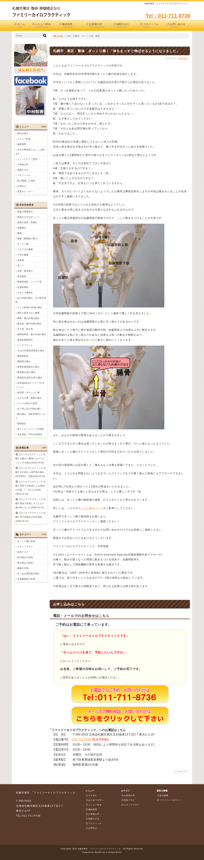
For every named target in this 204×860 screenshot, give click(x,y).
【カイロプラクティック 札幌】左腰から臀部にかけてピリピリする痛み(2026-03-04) (30, 458)
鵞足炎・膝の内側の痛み (29, 323)
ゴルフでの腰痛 (25, 249)
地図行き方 (125, 25)
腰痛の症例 (22, 568)
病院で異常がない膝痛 (28, 313)
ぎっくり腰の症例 (26, 541)
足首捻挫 (21, 276)
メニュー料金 (44, 25)
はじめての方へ (95, 800)
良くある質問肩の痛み (28, 573)
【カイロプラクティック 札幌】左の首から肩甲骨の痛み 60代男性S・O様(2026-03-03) (30, 472)
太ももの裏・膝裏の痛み (29, 398)
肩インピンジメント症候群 (30, 429)
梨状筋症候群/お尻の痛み (29, 377)
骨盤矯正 (21, 227)
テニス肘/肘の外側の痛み (29, 307)
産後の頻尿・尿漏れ (27, 222)
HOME (58, 36)
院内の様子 (22, 133)
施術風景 (71, 25)
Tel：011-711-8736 (168, 16)
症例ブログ (22, 552)
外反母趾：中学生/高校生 (29, 434)
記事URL (183, 58)
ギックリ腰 (22, 244)
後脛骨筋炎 (22, 356)
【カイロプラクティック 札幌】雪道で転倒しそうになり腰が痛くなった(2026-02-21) (30, 503)
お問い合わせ (179, 25)
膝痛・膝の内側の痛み (28, 318)
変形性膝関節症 (25, 340)
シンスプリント (25, 345)
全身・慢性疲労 (25, 271)
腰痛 (19, 233)
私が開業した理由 (26, 180)
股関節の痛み (24, 361)
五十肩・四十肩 (25, 329)
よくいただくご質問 (27, 159)
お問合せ (21, 186)
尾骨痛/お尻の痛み (26, 372)
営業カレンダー (25, 191)
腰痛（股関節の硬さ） (28, 238)
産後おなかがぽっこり (28, 217)
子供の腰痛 (22, 254)
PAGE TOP (181, 771)
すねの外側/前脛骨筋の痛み (31, 350)
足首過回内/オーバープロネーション (30, 385)
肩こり (20, 265)
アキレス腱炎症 (25, 292)
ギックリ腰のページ (90, 508)
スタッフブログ (25, 546)
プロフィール (152, 25)
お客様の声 (98, 25)
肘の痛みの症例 (25, 557)
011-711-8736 (82, 739)
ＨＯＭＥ (91, 795)
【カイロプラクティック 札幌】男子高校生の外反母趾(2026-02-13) (30, 517)
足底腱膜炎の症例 (26, 579)
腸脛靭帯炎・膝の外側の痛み (31, 334)
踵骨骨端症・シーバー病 (29, 281)
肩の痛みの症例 (25, 562)
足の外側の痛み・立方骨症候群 (30, 300)
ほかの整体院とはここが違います (30, 151)
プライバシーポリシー (169, 800)
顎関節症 (21, 423)
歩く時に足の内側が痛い (29, 408)
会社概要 (162, 795)
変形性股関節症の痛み (28, 367)
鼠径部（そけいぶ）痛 (28, 392)
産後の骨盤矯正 (25, 211)
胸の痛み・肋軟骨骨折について (30, 416)
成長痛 (20, 260)
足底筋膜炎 (22, 287)
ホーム (22, 25)
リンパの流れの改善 (27, 403)
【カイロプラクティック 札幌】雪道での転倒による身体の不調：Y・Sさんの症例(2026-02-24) (30, 487)
